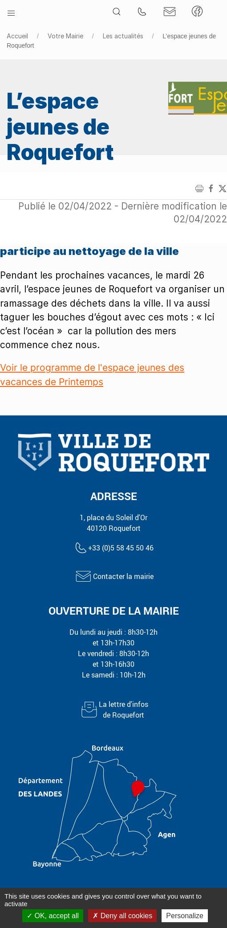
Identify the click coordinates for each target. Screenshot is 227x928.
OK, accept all (53, 916)
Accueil (17, 36)
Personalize (184, 916)
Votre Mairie (65, 36)
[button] (11, 11)
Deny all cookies (122, 916)
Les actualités (123, 36)
